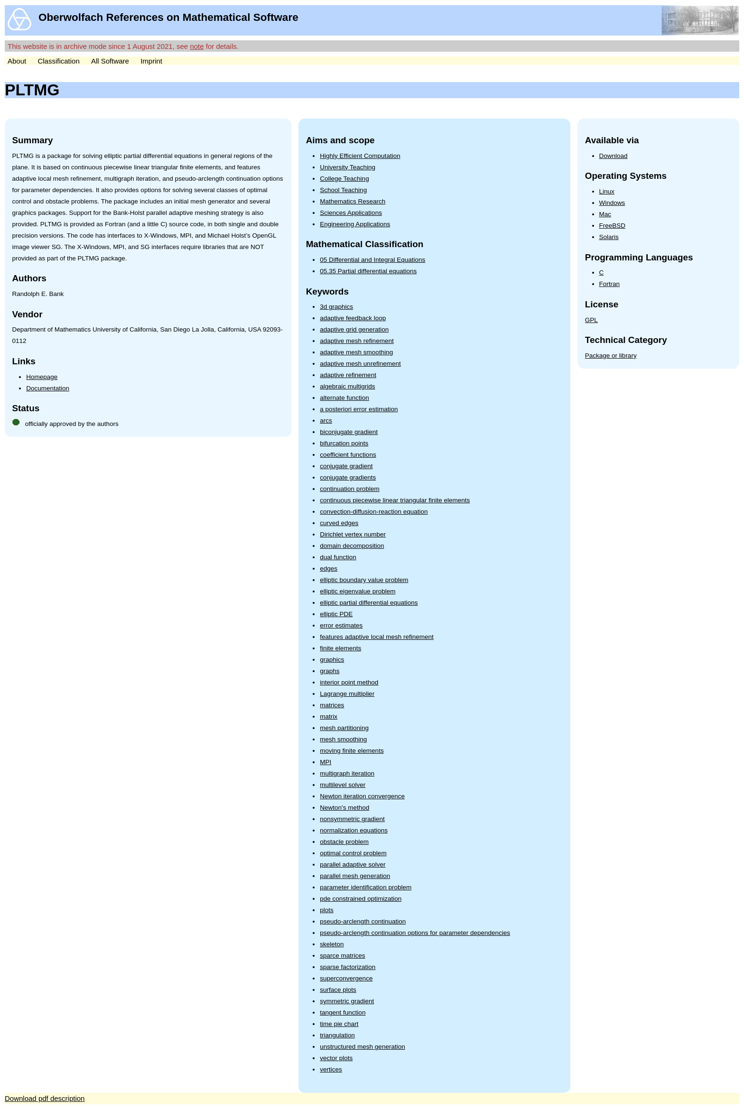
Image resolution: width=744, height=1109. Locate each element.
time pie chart (339, 1023)
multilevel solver (342, 784)
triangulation (337, 1035)
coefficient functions (348, 454)
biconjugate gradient (349, 431)
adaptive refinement (348, 375)
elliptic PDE (336, 614)
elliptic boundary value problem (364, 579)
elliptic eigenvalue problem (357, 591)
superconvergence (346, 978)
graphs (329, 671)
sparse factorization (347, 966)
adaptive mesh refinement (356, 340)
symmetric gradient (347, 1001)
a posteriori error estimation (359, 409)
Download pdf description (44, 1098)
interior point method (349, 682)
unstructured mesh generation (362, 1046)
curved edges (339, 523)
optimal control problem (353, 853)
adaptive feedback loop (353, 318)
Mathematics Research (352, 201)
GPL (591, 319)
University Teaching (347, 167)
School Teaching (343, 190)
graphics (332, 659)
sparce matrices (342, 955)
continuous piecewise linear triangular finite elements (395, 500)
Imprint (151, 61)
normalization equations (354, 830)
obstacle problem (344, 841)
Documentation (47, 388)
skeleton (332, 944)
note (197, 46)
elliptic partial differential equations (369, 602)
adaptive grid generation (354, 329)
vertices (331, 1069)
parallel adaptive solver (352, 864)
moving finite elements (351, 750)
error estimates (341, 625)
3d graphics (336, 306)
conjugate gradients (348, 477)
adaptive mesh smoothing (356, 352)
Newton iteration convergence (362, 796)
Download (613, 155)
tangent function (342, 1012)
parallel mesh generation (355, 875)
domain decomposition (352, 545)
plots (327, 910)
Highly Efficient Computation (360, 155)
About (17, 61)
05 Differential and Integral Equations (372, 259)
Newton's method (344, 807)
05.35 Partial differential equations (368, 271)
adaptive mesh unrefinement (360, 363)
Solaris (609, 236)
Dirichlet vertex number (353, 534)
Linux (606, 191)
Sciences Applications (351, 212)
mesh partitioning (344, 727)
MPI (325, 762)
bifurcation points (344, 443)
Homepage (41, 376)
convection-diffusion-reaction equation (374, 511)
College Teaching (344, 178)
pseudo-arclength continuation (363, 921)
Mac (605, 214)
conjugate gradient (346, 466)
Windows (612, 202)
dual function (338, 557)
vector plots (336, 1058)
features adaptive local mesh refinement (376, 636)
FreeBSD (612, 225)
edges (328, 568)
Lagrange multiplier (347, 693)
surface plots (338, 989)
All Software (110, 61)
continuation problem (349, 488)
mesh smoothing (343, 739)
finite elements (340, 648)
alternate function (344, 397)
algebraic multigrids (347, 386)
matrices (332, 705)
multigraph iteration (347, 773)
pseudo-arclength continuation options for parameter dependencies (415, 932)
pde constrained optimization (360, 898)
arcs (326, 420)
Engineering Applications (355, 224)
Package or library (611, 355)
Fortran (609, 283)
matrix (328, 716)
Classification (58, 61)
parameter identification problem (365, 887)
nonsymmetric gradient (352, 819)
